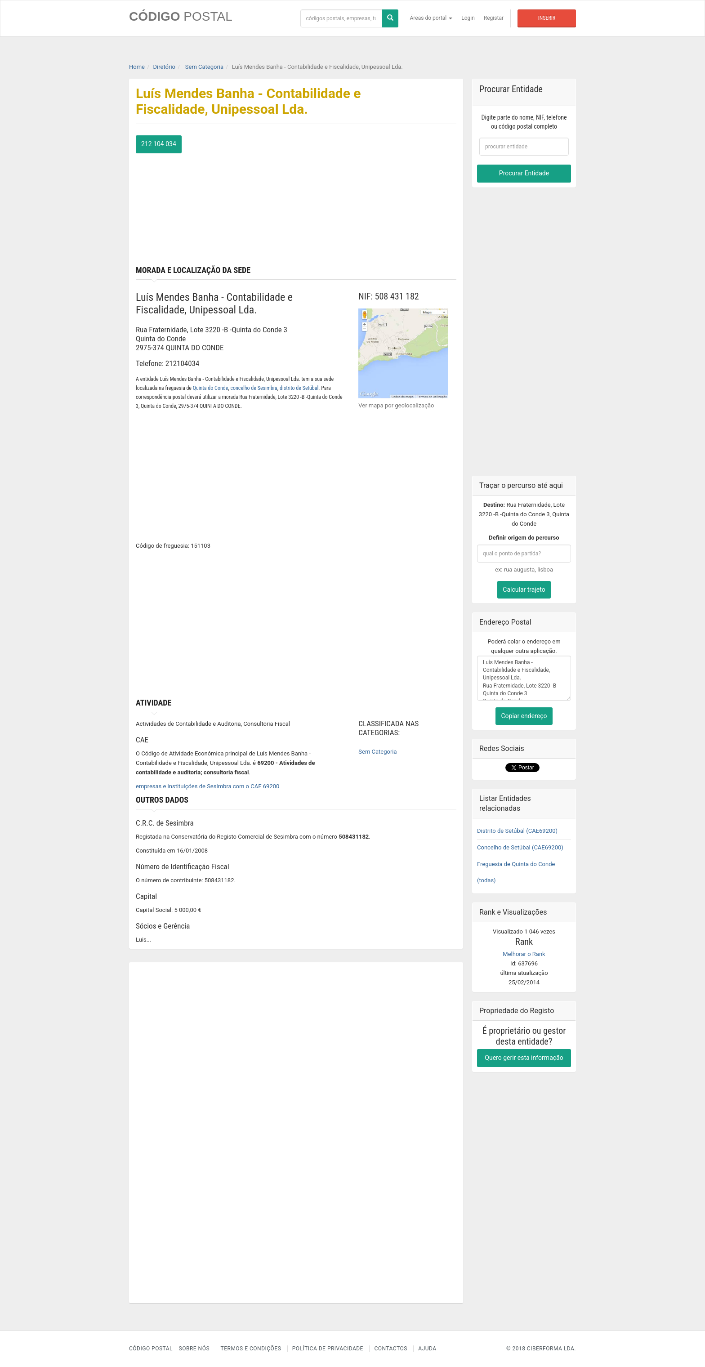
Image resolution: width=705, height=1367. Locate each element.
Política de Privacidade (327, 1348)
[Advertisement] (380, 198)
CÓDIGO (180, 16)
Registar (494, 18)
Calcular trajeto (524, 589)
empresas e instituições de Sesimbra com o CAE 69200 (207, 786)
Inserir (546, 18)
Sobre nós (194, 1348)
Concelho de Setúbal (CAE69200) (520, 847)
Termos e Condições (251, 1348)
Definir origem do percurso (524, 537)
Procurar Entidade (524, 173)
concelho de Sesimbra (253, 388)
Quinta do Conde (210, 388)
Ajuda (427, 1348)
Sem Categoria (377, 751)
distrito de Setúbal (299, 388)
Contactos (390, 1348)
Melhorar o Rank (524, 954)
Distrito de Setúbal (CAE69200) (517, 830)
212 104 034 (158, 143)
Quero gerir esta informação (524, 1057)
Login (468, 18)
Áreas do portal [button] (431, 18)
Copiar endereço (524, 715)
